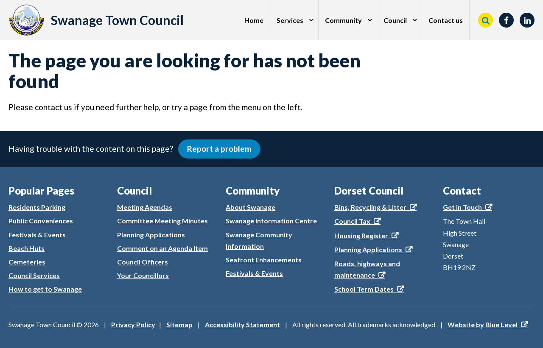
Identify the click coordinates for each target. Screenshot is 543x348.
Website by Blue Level (483, 324)
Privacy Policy (133, 324)
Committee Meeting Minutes (162, 221)
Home (253, 20)
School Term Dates (364, 289)
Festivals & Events (37, 235)
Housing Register (361, 235)
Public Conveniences (40, 221)
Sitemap (179, 324)
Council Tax (352, 221)
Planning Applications (151, 235)
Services (290, 20)
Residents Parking (36, 207)
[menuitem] (254, 20)
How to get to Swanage (45, 289)
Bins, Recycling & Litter (370, 207)
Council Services (34, 275)
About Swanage (250, 207)
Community (343, 20)
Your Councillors (143, 275)
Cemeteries (26, 262)
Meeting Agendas (144, 207)
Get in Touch (462, 207)
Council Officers (142, 262)
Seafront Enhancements (264, 260)
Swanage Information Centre (271, 221)
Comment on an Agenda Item (162, 248)
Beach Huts (26, 248)
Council (395, 20)
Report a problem (219, 148)
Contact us (445, 20)
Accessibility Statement (242, 324)
